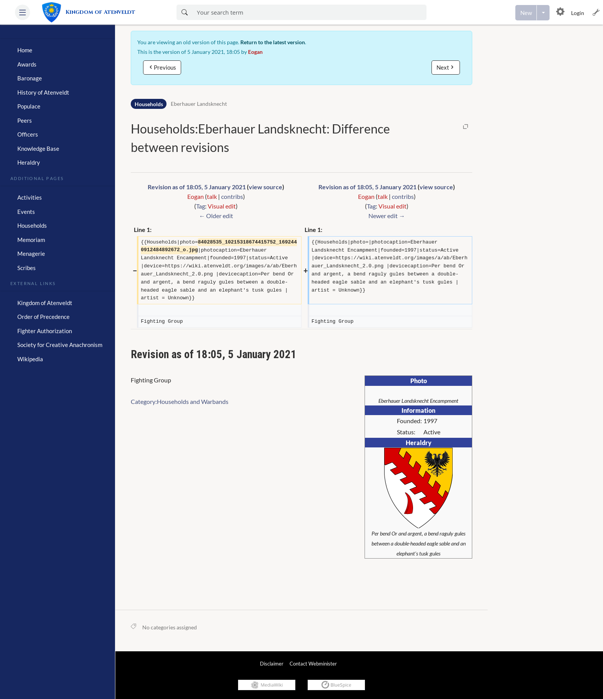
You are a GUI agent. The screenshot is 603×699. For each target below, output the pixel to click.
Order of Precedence (43, 316)
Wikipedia (30, 358)
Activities (29, 197)
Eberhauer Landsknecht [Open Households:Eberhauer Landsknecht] (199, 104)
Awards (27, 64)
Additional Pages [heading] (37, 177)
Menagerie (31, 253)
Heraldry (28, 162)
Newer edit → (386, 215)
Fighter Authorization (44, 330)
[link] (92, 12)
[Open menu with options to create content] (543, 12)
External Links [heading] (33, 282)
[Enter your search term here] (309, 12)
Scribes (26, 267)
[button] (22, 12)
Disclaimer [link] (271, 664)
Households (32, 225)
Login (577, 13)
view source (265, 186)
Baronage (29, 78)
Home (24, 50)
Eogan (255, 51)
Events (26, 211)
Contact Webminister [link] (313, 664)
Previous (165, 67)
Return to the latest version (272, 42)
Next (442, 67)
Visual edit (222, 206)
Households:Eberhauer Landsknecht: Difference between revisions (260, 138)
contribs (232, 196)
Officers (27, 134)
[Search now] (184, 12)
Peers (24, 120)
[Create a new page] (526, 12)
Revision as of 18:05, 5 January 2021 (197, 186)
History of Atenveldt (43, 92)
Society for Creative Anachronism (59, 344)
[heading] (57, 35)
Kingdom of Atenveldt (44, 302)
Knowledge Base (38, 148)
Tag (200, 206)
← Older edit (216, 215)
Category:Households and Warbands (179, 401)
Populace (28, 106)
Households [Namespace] (149, 104)
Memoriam (31, 239)
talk (212, 196)
